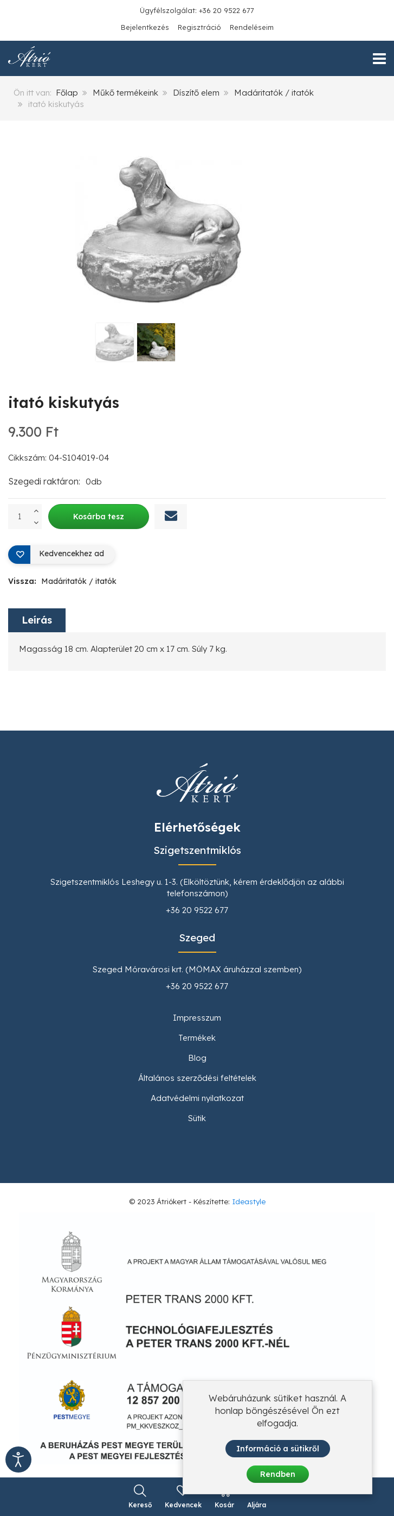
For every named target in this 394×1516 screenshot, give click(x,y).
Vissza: (62, 581)
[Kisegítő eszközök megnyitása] (18, 1459)
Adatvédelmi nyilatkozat (197, 1098)
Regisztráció (199, 27)
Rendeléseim (252, 27)
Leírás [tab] (37, 620)
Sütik (197, 1118)
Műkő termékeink (125, 92)
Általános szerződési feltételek (197, 1078)
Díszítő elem (196, 92)
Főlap (67, 92)
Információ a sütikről (277, 1449)
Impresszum (197, 1017)
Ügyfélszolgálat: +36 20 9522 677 (197, 10)
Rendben (277, 1474)
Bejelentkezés (145, 27)
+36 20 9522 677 (197, 910)
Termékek (197, 1038)
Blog (197, 1058)
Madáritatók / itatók (274, 92)
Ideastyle (249, 1201)
